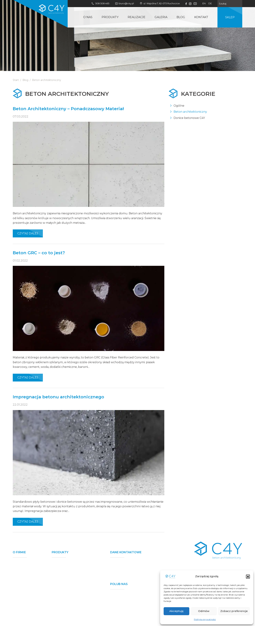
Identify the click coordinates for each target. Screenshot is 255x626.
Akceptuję (176, 611)
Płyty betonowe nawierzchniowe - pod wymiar (76, 601)
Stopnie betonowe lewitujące (73, 580)
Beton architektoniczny (190, 111)
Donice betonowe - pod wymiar (74, 608)
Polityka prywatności (205, 619)
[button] (248, 576)
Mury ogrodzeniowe (66, 563)
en (204, 3)
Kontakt (201, 17)
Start (16, 80)
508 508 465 (100, 3)
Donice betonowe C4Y (189, 118)
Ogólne (179, 105)
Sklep (230, 17)
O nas (87, 17)
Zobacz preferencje (234, 611)
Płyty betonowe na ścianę (70, 586)
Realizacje (136, 17)
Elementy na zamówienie (69, 614)
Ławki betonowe (63, 592)
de (210, 3)
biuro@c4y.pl (124, 3)
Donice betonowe (64, 569)
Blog (181, 17)
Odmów (203, 611)
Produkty (110, 17)
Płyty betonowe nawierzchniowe (75, 575)
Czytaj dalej (27, 233)
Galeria (161, 17)
